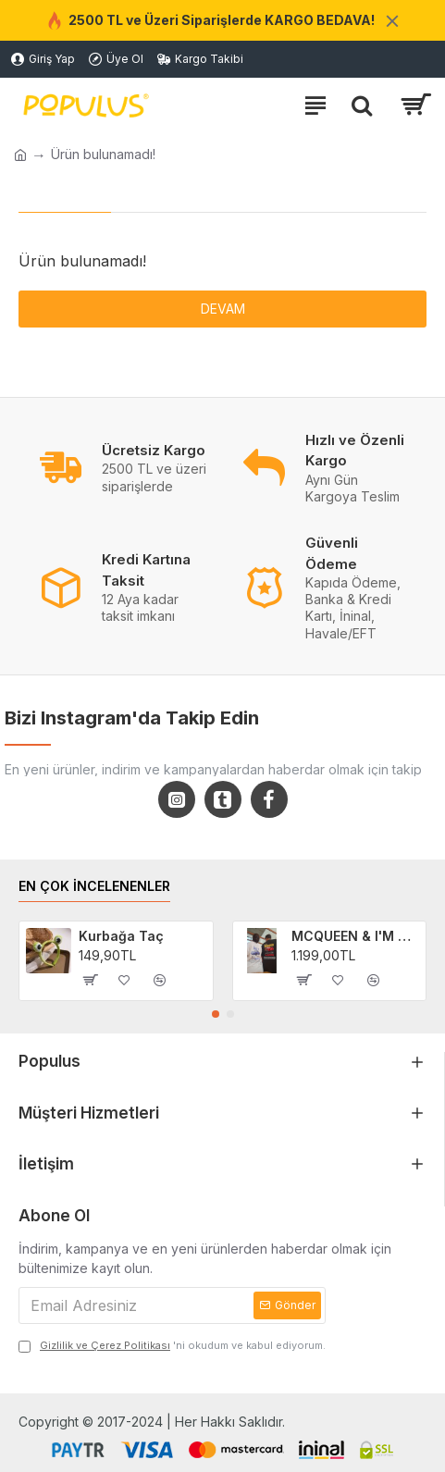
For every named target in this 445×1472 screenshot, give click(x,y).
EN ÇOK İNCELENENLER (94, 886)
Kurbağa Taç (121, 936)
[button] (215, 1014)
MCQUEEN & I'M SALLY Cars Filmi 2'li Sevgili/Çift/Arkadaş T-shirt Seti (355, 936)
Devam (223, 308)
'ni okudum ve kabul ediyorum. (172, 1346)
